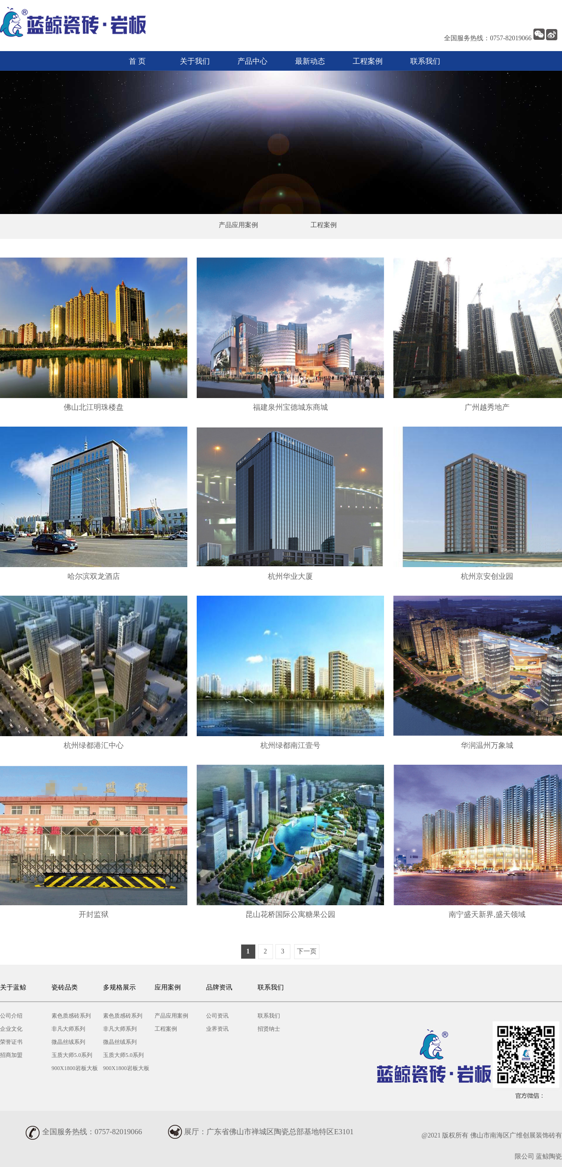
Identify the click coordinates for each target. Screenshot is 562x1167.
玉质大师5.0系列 (72, 1055)
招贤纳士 (269, 1029)
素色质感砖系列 (71, 1015)
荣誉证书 (11, 1042)
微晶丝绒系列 (68, 1042)
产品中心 (252, 61)
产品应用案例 (238, 225)
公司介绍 (11, 1015)
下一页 (307, 951)
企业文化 (11, 1029)
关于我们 (195, 61)
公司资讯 (217, 1015)
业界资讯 (217, 1029)
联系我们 (425, 61)
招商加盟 (11, 1055)
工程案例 (368, 61)
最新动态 (310, 61)
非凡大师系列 (68, 1029)
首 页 (137, 61)
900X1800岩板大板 (75, 1068)
